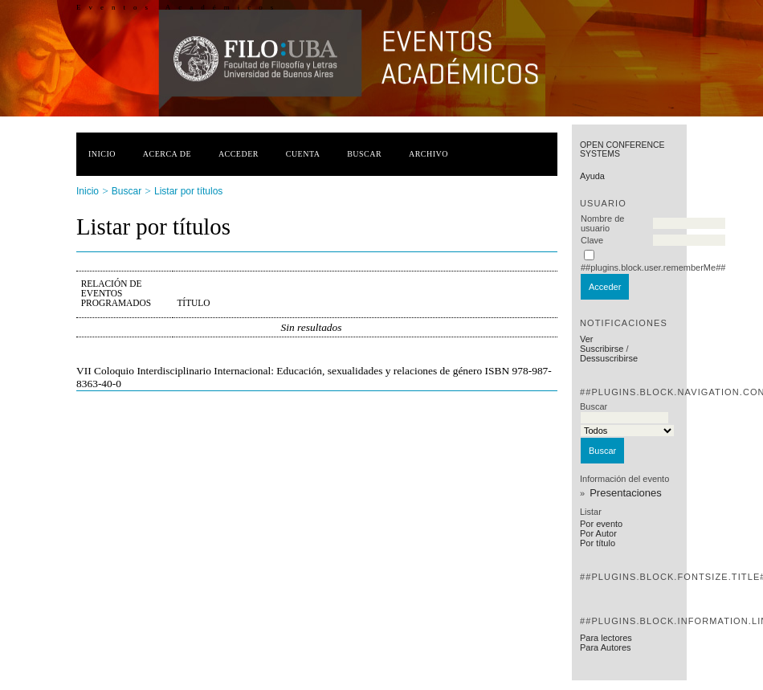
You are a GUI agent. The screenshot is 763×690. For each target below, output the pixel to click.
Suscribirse (601, 348)
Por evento (601, 524)
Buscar (364, 153)
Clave (592, 240)
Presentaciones (626, 493)
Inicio (102, 153)
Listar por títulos (188, 191)
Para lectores (606, 638)
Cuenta (303, 153)
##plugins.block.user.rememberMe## (653, 267)
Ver (587, 339)
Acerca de (167, 153)
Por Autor (598, 533)
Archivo (428, 153)
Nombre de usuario (602, 223)
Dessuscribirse (609, 358)
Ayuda (592, 176)
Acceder (238, 153)
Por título (597, 543)
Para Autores (605, 647)
